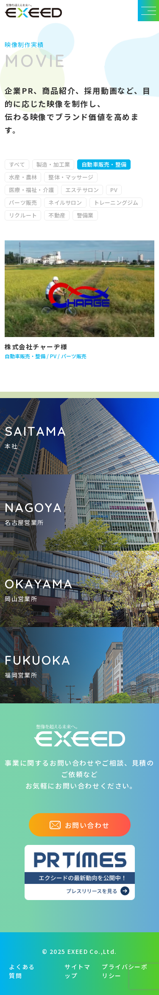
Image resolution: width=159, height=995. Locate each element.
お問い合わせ (80, 825)
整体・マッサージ (70, 177)
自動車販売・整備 (103, 164)
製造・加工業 (53, 164)
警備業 (85, 215)
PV (113, 190)
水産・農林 (23, 177)
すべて (17, 164)
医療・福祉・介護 (31, 190)
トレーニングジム (116, 202)
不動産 (56, 215)
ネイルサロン (65, 202)
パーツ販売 (23, 202)
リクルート (23, 215)
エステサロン (82, 190)
